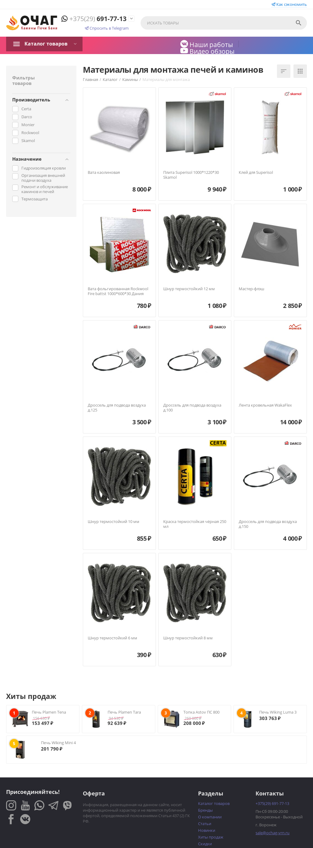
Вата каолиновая (104, 172)
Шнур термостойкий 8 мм (188, 638)
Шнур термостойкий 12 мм (189, 289)
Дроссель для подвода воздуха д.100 (192, 407)
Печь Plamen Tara (124, 712)
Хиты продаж (210, 837)
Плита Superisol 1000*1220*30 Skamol (191, 175)
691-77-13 (94, 19)
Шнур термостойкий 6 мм (112, 638)
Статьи (204, 823)
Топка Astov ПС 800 (201, 712)
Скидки (205, 843)
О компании (210, 817)
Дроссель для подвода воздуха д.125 (117, 407)
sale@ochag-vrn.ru (272, 832)
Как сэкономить (289, 4)
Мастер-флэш (251, 289)
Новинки (206, 830)
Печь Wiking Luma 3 (277, 712)
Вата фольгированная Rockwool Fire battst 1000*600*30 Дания (118, 291)
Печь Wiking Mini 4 (58, 742)
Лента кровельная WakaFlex (265, 405)
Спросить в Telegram (107, 28)
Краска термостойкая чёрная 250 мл (194, 524)
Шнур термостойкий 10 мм (113, 521)
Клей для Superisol (256, 172)
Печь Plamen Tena (49, 712)
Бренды (205, 810)
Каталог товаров (46, 43)
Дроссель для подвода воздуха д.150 (268, 524)
